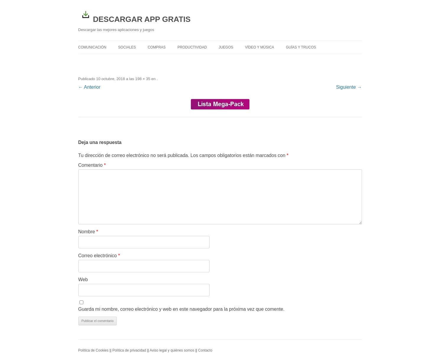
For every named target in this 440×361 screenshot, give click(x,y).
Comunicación (92, 47)
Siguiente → (349, 87)
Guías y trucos (301, 47)
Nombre (88, 231)
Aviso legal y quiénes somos (172, 350)
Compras (157, 47)
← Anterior (89, 87)
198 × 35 (142, 79)
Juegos (226, 47)
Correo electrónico (99, 255)
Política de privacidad (129, 350)
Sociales (127, 47)
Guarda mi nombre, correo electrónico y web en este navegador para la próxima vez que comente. (181, 309)
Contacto (205, 350)
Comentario (92, 165)
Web (83, 279)
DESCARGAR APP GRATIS (134, 15)
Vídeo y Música (259, 47)
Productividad (192, 47)
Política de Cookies (93, 350)
